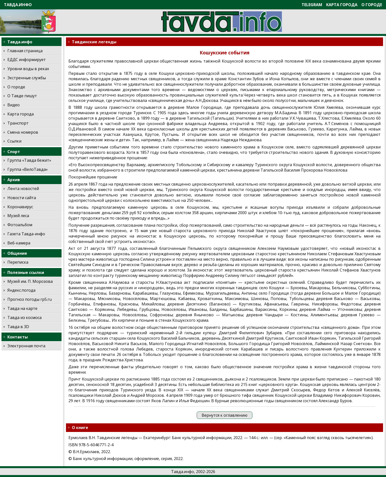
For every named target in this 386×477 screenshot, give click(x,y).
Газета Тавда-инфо (26, 234)
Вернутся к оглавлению (224, 415)
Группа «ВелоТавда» (27, 169)
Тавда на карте (22, 308)
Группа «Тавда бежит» (29, 160)
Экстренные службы (26, 77)
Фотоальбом (19, 224)
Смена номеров (22, 132)
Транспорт (18, 123)
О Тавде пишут (22, 95)
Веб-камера (18, 243)
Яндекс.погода (21, 290)
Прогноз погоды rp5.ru (29, 299)
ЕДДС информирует (26, 59)
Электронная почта (26, 346)
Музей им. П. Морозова (30, 281)
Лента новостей (23, 188)
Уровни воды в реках (28, 68)
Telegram (312, 4)
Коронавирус (20, 206)
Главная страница (25, 50)
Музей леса (18, 215)
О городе (371, 4)
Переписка (17, 262)
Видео (13, 105)
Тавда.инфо (18, 4)
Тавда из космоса (24, 317)
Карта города (341, 4)
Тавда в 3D (18, 326)
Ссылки (14, 141)
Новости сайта (21, 197)
